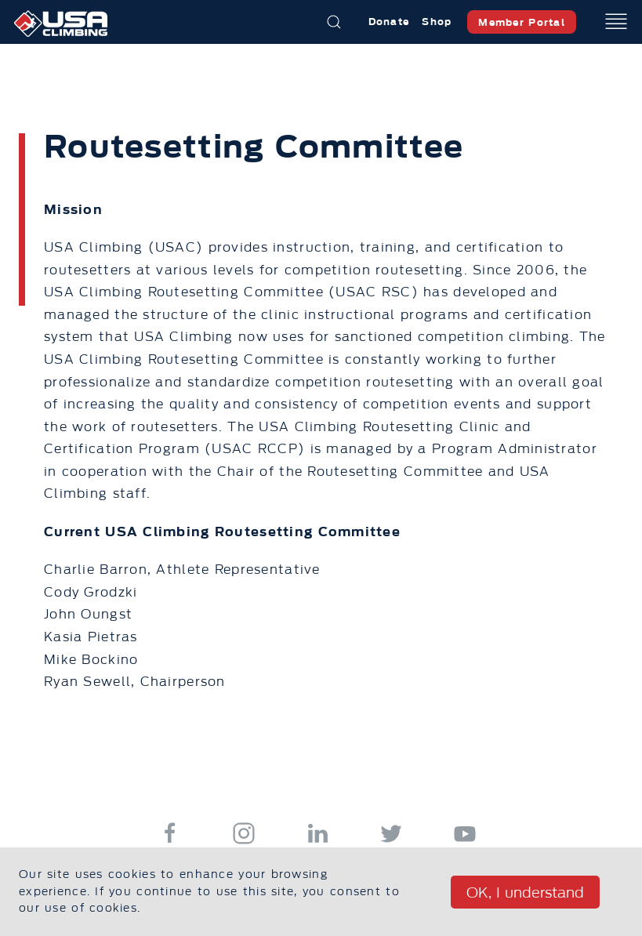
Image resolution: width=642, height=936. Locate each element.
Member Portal (521, 22)
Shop (437, 21)
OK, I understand (525, 893)
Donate (389, 21)
